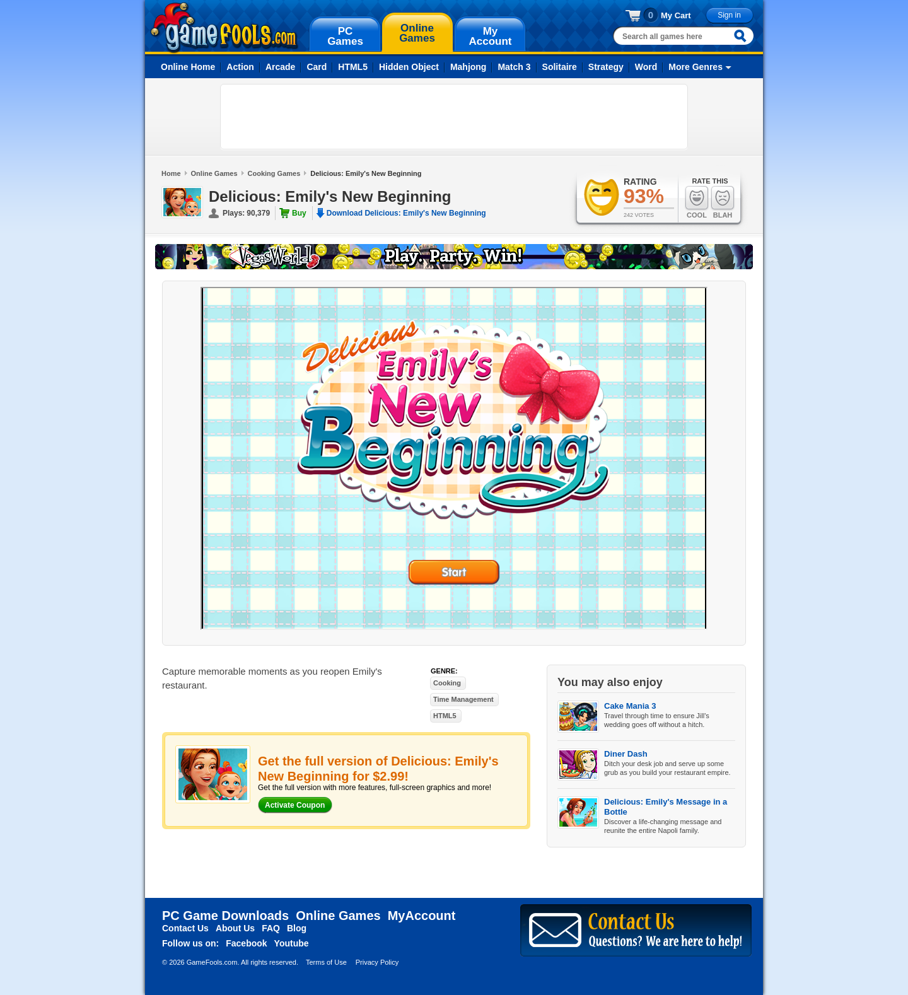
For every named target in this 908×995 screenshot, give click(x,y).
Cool (696, 202)
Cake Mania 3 (630, 706)
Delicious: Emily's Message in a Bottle (665, 807)
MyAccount (422, 915)
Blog (296, 928)
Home (171, 173)
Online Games (214, 173)
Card (316, 67)
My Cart (676, 15)
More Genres (695, 67)
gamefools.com (224, 27)
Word (646, 67)
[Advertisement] (454, 116)
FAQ (271, 928)
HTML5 (353, 67)
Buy (299, 213)
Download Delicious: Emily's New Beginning (406, 213)
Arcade (280, 67)
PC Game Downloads (225, 915)
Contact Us (185, 928)
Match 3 (514, 67)
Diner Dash (626, 754)
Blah (722, 202)
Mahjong (468, 67)
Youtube (291, 943)
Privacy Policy (377, 962)
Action (240, 67)
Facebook (246, 943)
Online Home (188, 67)
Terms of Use (326, 962)
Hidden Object (409, 67)
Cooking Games (274, 173)
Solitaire (559, 67)
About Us (235, 928)
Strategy (606, 67)
